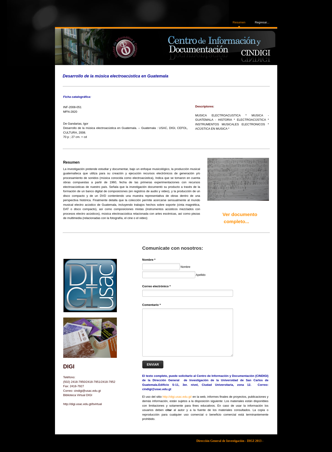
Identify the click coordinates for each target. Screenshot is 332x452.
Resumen (239, 22)
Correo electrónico (156, 286)
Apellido (201, 274)
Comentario (151, 305)
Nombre (149, 259)
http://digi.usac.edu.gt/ (177, 396)
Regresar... (262, 22)
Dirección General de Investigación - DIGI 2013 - (229, 441)
